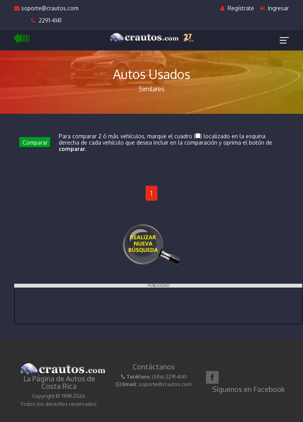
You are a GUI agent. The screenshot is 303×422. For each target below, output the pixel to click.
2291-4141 (46, 20)
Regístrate (237, 8)
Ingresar (274, 8)
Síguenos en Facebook (248, 389)
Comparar (35, 142)
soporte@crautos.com (46, 8)
